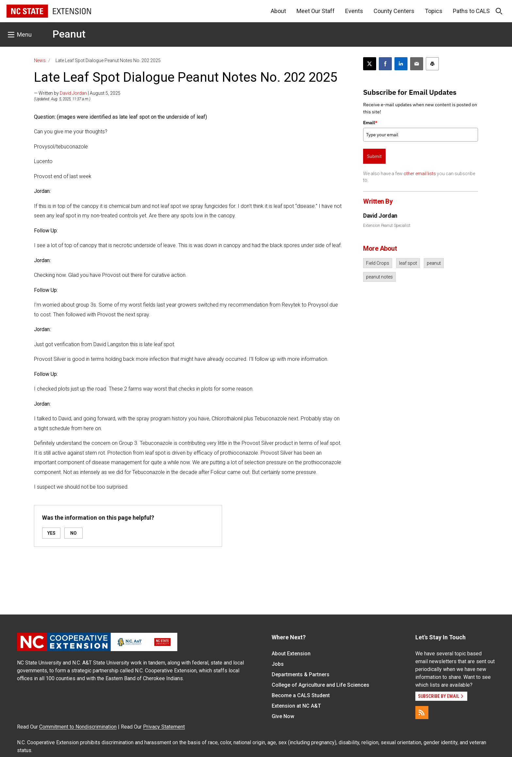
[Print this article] (432, 63)
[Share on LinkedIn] (401, 63)
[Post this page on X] (369, 63)
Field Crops (377, 263)
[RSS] (421, 712)
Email (370, 123)
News (40, 60)
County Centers (394, 11)
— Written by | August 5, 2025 (77, 93)
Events (354, 11)
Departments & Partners (300, 674)
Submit (374, 156)
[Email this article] (416, 63)
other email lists (420, 173)
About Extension (291, 653)
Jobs (278, 664)
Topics (433, 11)
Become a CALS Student (301, 695)
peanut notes (379, 276)
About (278, 11)
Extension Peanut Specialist (386, 225)
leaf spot (408, 263)
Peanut (69, 34)
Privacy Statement (164, 727)
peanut (434, 263)
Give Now (283, 716)
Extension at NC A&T (296, 706)
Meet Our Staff (315, 11)
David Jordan (73, 93)
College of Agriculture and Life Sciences (320, 685)
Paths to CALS (471, 11)
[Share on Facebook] (385, 63)
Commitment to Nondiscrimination (78, 727)
